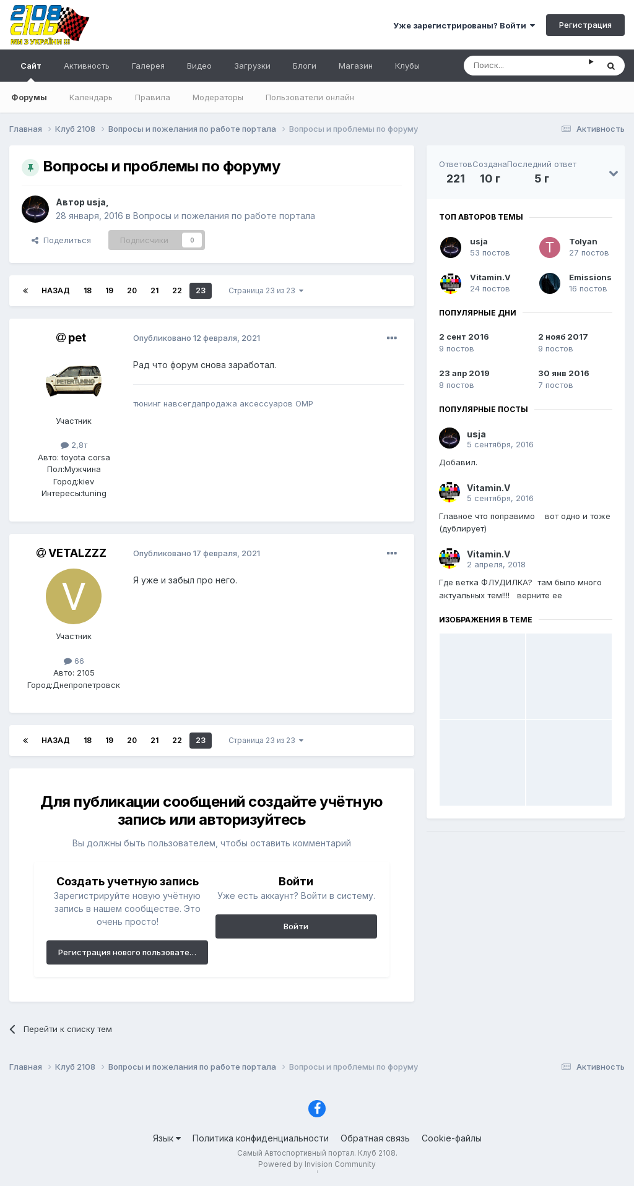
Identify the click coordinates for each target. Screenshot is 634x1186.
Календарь (91, 97)
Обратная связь (375, 1138)
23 (201, 290)
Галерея (148, 66)
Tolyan (583, 241)
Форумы (29, 97)
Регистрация (585, 25)
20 (132, 290)
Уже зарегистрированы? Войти (464, 25)
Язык (167, 1138)
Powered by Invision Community (317, 1164)
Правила (152, 97)
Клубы (407, 66)
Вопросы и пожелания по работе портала (224, 215)
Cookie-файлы (452, 1138)
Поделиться (61, 240)
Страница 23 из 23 (265, 290)
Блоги (304, 66)
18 (88, 290)
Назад (55, 290)
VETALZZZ (77, 552)
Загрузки (252, 66)
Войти (296, 926)
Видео (199, 66)
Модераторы (218, 97)
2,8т (74, 445)
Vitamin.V (490, 277)
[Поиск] (526, 65)
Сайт (30, 71)
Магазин (356, 66)
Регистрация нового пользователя (128, 952)
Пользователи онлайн (310, 97)
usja (96, 202)
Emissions (590, 277)
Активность (87, 66)
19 (109, 290)
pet (77, 337)
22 (177, 290)
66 (74, 661)
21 (154, 290)
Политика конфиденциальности (261, 1138)
